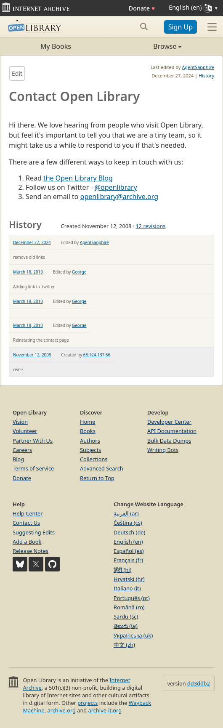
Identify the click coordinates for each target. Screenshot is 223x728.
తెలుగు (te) (126, 626)
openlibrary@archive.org (119, 196)
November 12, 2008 (32, 355)
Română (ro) (129, 607)
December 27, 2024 (32, 242)
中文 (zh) (124, 644)
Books (88, 431)
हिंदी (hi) (122, 570)
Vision (20, 421)
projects (87, 703)
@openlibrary (116, 187)
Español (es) (129, 551)
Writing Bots (162, 450)
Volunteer (25, 431)
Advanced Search (101, 468)
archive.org (61, 710)
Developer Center (169, 421)
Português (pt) (132, 598)
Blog (18, 459)
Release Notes (30, 551)
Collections (94, 459)
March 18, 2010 (28, 272)
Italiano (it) (127, 588)
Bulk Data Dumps (169, 440)
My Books (55, 46)
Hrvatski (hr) (129, 579)
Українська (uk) (133, 635)
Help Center (28, 513)
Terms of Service (33, 468)
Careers (22, 450)
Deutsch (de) (129, 532)
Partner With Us (33, 440)
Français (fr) (128, 560)
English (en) (128, 541)
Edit (17, 73)
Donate (142, 8)
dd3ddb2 (198, 683)
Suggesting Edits (34, 532)
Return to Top (97, 478)
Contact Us (26, 522)
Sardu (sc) (126, 616)
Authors (90, 440)
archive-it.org (105, 710)
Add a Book (27, 541)
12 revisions (150, 226)
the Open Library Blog (78, 178)
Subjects (90, 450)
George (79, 272)
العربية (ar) (126, 513)
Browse (146, 46)
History (206, 75)
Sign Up (180, 27)
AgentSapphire (198, 67)
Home (87, 421)
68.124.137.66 (96, 355)
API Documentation (171, 431)
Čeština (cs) (128, 522)
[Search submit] (144, 26)
